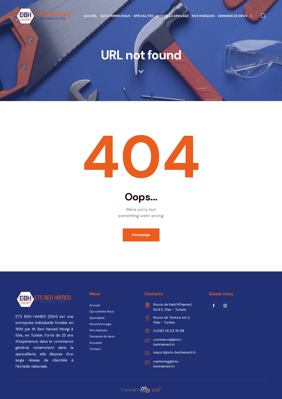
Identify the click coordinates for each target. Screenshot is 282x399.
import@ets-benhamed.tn (174, 352)
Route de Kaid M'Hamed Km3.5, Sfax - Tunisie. (172, 307)
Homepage (141, 235)
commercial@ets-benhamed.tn (167, 342)
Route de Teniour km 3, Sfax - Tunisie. (171, 320)
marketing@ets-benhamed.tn (166, 364)
